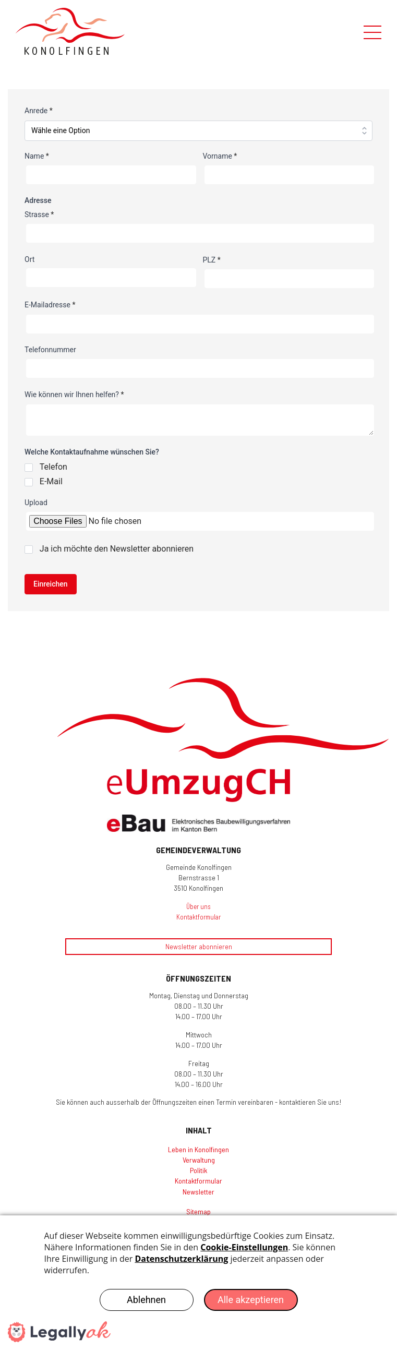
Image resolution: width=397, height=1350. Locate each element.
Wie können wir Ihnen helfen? (74, 394)
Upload (36, 502)
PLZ (212, 260)
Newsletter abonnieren (198, 946)
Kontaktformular (198, 917)
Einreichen (50, 584)
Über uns (198, 906)
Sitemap (198, 1211)
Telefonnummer (50, 349)
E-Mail (51, 481)
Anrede (39, 110)
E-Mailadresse (50, 305)
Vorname (220, 156)
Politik (198, 1170)
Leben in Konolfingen (198, 1149)
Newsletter (198, 1191)
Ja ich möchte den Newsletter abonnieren (117, 549)
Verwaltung (199, 1159)
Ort (29, 259)
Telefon (53, 467)
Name (37, 156)
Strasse (39, 214)
